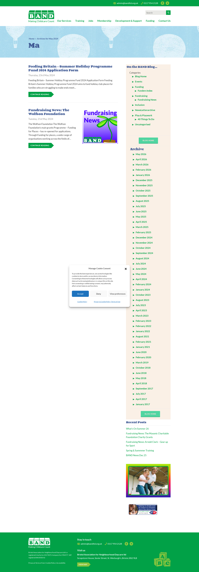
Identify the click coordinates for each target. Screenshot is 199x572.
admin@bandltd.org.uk (125, 4)
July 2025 (141, 206)
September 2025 (144, 195)
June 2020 (141, 352)
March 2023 (142, 315)
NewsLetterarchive (145, 110)
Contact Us (165, 20)
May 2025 (141, 216)
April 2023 (141, 310)
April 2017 (141, 399)
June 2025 (141, 211)
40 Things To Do (146, 119)
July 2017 (141, 393)
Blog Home (141, 76)
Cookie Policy (82, 302)
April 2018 (141, 383)
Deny (98, 294)
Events (138, 81)
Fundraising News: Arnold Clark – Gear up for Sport (147, 443)
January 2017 (143, 404)
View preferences (118, 294)
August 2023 (142, 300)
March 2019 (142, 362)
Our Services (64, 20)
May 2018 (141, 378)
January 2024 (143, 289)
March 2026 (142, 164)
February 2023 (143, 320)
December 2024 (144, 237)
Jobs (90, 20)
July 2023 (141, 305)
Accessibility (60, 563)
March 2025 (142, 227)
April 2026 (141, 159)
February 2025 (143, 232)
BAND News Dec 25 (136, 455)
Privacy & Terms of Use (36, 563)
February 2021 (143, 341)
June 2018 (141, 373)
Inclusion (140, 104)
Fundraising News (147, 99)
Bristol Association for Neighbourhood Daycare (41, 16)
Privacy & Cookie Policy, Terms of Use (107, 302)
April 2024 (141, 279)
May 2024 (141, 273)
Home (31, 38)
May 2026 (141, 154)
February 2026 (143, 169)
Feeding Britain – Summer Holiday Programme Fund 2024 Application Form (70, 68)
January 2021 (143, 346)
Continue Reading (39, 94)
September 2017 (144, 388)
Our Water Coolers (144, 511)
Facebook (162, 3)
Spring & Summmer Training (140, 450)
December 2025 (144, 180)
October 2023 (143, 294)
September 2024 (144, 253)
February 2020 (143, 357)
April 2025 (141, 221)
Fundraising (141, 95)
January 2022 (143, 331)
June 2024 (141, 268)
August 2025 (142, 200)
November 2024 (144, 242)
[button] (125, 268)
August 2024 (142, 258)
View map (83, 564)
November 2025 (144, 185)
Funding (150, 20)
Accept (80, 294)
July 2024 (141, 263)
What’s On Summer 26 (137, 428)
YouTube (167, 3)
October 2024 (143, 247)
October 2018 (143, 367)
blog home (148, 140)
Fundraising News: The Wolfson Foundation (48, 111)
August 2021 (142, 336)
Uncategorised (142, 124)
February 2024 (143, 284)
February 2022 (143, 326)
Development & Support (128, 20)
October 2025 (143, 190)
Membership (104, 20)
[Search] (168, 12)
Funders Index (145, 90)
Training (79, 20)
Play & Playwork (143, 115)
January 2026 (143, 175)
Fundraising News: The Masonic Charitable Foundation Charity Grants (147, 435)
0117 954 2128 (149, 4)
